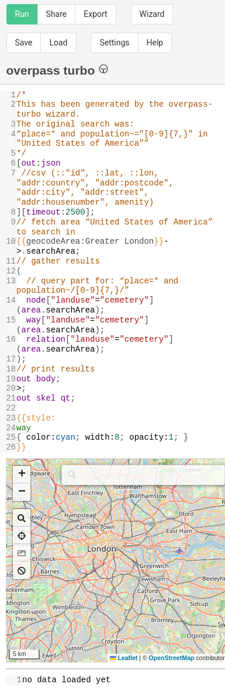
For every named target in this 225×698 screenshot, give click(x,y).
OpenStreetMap (172, 657)
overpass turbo (57, 69)
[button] (21, 474)
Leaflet (123, 657)
